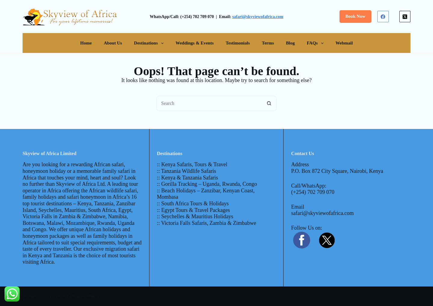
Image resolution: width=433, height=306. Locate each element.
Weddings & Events (195, 43)
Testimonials (238, 43)
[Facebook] (383, 16)
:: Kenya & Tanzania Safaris (187, 178)
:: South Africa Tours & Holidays (193, 203)
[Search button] (269, 103)
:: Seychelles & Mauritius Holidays (195, 216)
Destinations (150, 43)
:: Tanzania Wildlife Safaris (186, 171)
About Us (113, 43)
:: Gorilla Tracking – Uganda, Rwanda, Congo (207, 184)
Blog (290, 43)
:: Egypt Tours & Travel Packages (193, 210)
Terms (268, 43)
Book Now (355, 16)
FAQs (316, 43)
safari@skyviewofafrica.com (257, 16)
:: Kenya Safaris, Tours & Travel (192, 164)
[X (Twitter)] (405, 16)
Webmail (344, 43)
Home (86, 43)
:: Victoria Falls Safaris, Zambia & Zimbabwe (206, 223)
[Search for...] (209, 103)
